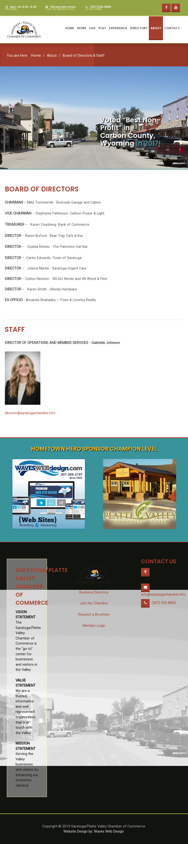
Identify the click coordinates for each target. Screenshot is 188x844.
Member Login (94, 626)
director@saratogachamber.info (30, 413)
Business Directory (93, 592)
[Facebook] (166, 8)
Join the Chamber (94, 603)
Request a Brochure (94, 614)
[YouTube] (175, 8)
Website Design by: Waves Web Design (93, 831)
